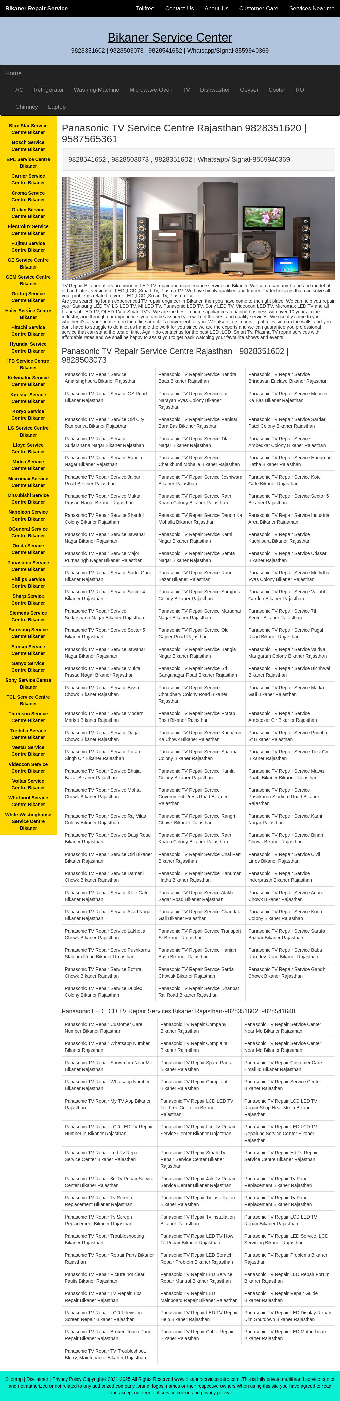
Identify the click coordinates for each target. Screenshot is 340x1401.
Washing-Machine (96, 90)
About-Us (217, 8)
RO (300, 90)
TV (186, 90)
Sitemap (14, 1379)
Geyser (249, 90)
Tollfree (145, 8)
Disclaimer (37, 1379)
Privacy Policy (66, 1379)
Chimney (26, 107)
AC (19, 90)
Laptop (57, 107)
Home (13, 73)
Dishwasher (215, 90)
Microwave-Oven (151, 90)
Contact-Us (179, 8)
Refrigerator (49, 90)
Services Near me (312, 8)
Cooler (277, 90)
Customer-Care (258, 8)
